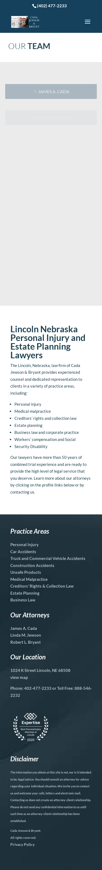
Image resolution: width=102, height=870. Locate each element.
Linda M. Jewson (25, 635)
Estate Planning (24, 593)
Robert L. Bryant (25, 642)
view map (19, 677)
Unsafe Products (25, 572)
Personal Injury (24, 544)
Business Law (22, 599)
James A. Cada (53, 91)
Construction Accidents (32, 565)
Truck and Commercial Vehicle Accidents (47, 558)
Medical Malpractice (29, 579)
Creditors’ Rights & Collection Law (42, 586)
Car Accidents (23, 551)
